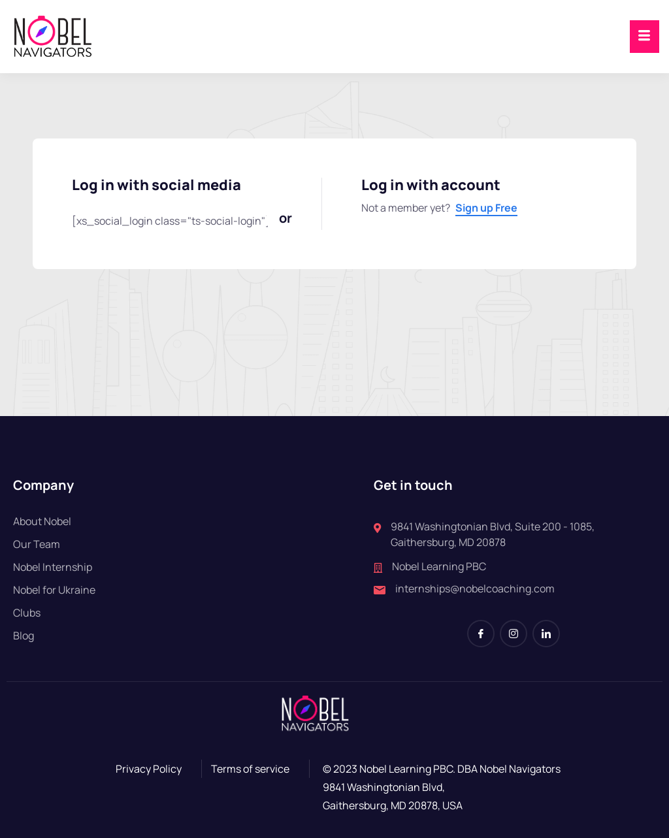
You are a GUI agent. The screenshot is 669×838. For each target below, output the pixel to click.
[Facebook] (481, 633)
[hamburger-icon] (644, 36)
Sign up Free (486, 208)
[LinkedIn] (546, 633)
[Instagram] (513, 633)
